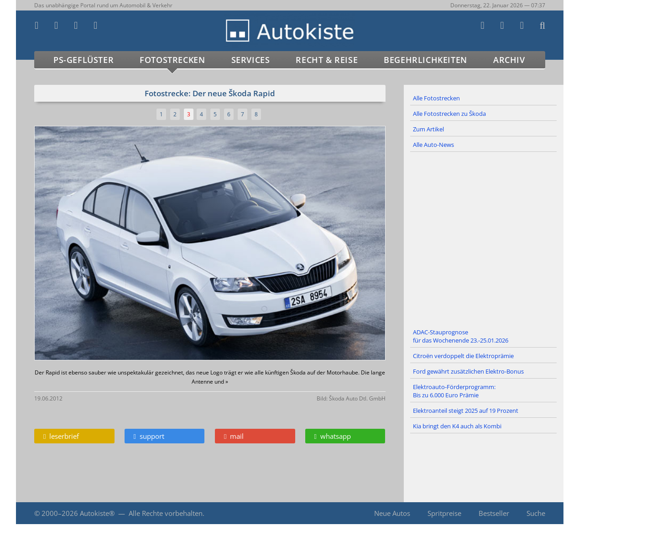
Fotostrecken (172, 59)
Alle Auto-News (433, 144)
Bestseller (494, 513)
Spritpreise (444, 513)
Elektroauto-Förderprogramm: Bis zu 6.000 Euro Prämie (454, 391)
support (149, 436)
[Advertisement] (483, 238)
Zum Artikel (428, 129)
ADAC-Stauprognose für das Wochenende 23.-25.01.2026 (460, 336)
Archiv (509, 59)
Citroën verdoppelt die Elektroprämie (463, 356)
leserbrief (61, 436)
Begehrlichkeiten (425, 59)
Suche (536, 513)
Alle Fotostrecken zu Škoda (449, 113)
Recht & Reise (327, 59)
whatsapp (332, 436)
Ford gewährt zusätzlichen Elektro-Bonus (468, 371)
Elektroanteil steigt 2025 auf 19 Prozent (465, 410)
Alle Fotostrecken (436, 98)
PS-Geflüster (83, 59)
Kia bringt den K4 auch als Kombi (457, 426)
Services (250, 59)
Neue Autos (392, 513)
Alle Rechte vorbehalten (166, 513)
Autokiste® (97, 513)
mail (234, 436)
